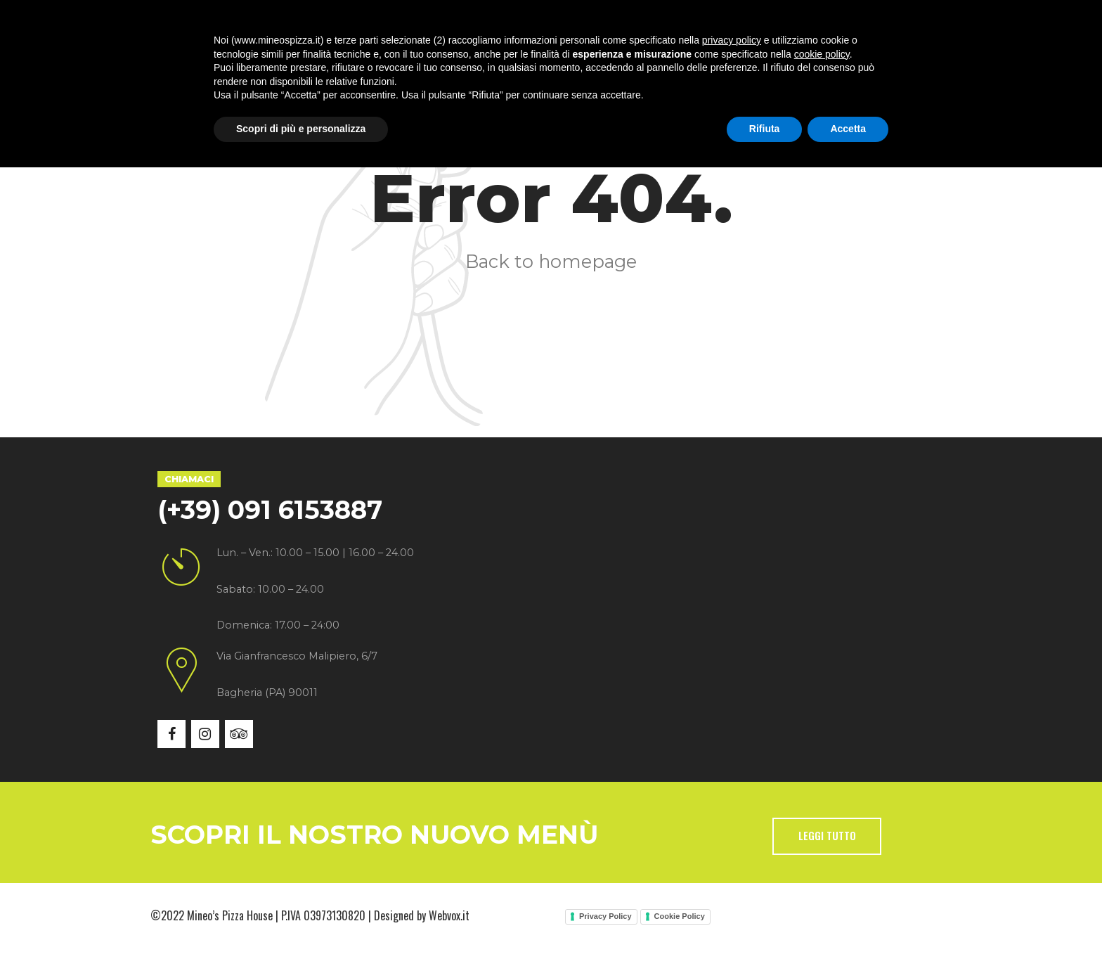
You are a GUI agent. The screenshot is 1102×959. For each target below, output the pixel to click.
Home (203, 63)
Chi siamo (287, 63)
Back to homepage (551, 261)
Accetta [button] (848, 920)
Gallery (546, 63)
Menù (468, 63)
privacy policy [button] (731, 831)
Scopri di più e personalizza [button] (300, 920)
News (623, 63)
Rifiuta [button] (764, 920)
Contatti (702, 63)
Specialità (383, 63)
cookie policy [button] (822, 845)
